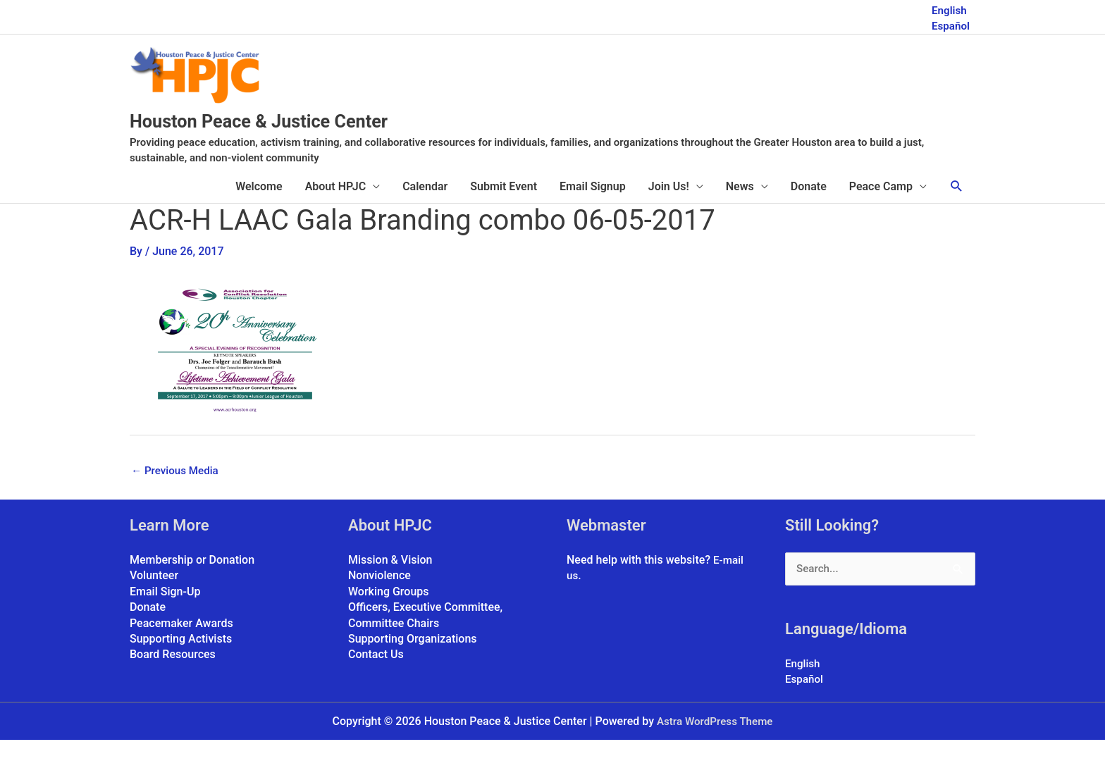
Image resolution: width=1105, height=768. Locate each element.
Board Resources (173, 681)
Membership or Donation (192, 586)
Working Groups (388, 618)
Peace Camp (881, 212)
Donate (809, 212)
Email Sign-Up (165, 618)
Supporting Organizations (412, 665)
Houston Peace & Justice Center (309, 145)
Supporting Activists (181, 665)
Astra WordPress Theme (714, 748)
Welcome (258, 212)
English (948, 7)
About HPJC (335, 212)
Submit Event (503, 212)
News (740, 212)
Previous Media (177, 496)
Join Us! (668, 212)
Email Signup (593, 212)
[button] (956, 212)
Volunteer (154, 602)
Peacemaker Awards (181, 650)
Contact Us (376, 681)
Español (950, 23)
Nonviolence (379, 602)
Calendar (424, 212)
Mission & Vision (390, 586)
